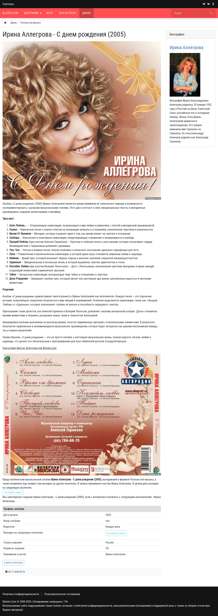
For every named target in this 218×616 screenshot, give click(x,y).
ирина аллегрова (14, 562)
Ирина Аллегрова (186, 47)
